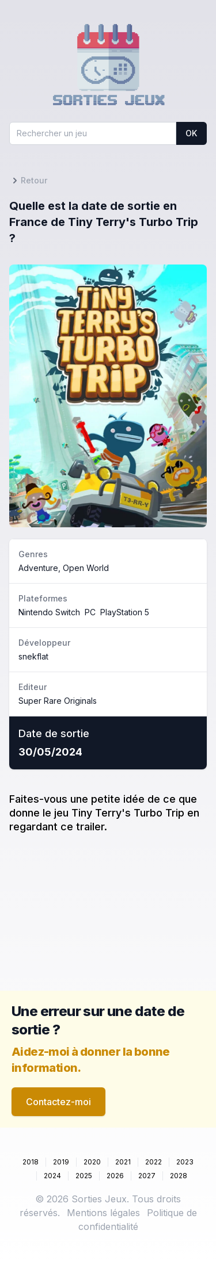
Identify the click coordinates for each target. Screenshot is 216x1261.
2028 (178, 1175)
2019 (61, 1161)
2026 (115, 1175)
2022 (153, 1161)
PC (90, 612)
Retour (28, 180)
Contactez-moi (58, 1101)
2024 (52, 1175)
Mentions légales (103, 1212)
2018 (30, 1161)
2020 (92, 1161)
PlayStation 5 (124, 612)
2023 (185, 1161)
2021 (123, 1161)
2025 (83, 1175)
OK (191, 133)
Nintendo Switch (49, 612)
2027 (147, 1175)
